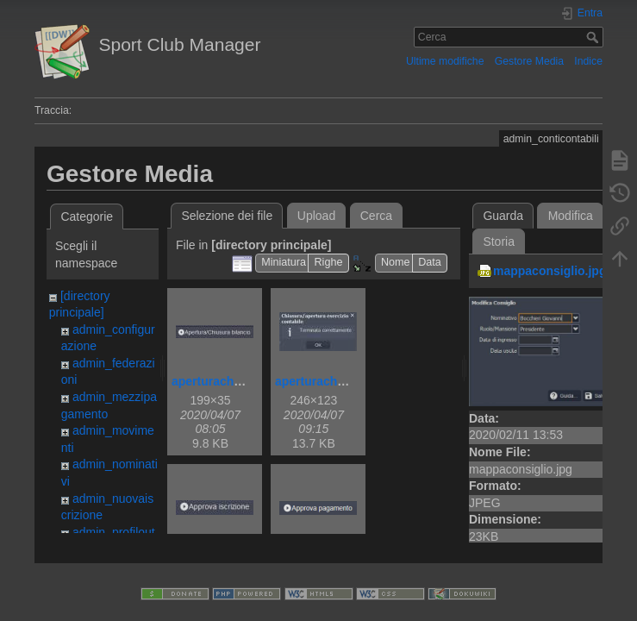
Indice (588, 61)
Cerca (594, 37)
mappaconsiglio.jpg (549, 271)
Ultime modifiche (445, 61)
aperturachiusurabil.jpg (239, 381)
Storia (499, 241)
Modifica (570, 216)
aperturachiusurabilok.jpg (349, 381)
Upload (316, 216)
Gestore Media (529, 61)
